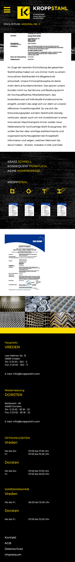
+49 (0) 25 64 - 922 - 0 (30, 24)
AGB (8, 543)
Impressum (13, 554)
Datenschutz (14, 549)
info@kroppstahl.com (26, 373)
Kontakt (10, 537)
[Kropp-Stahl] (45, 13)
